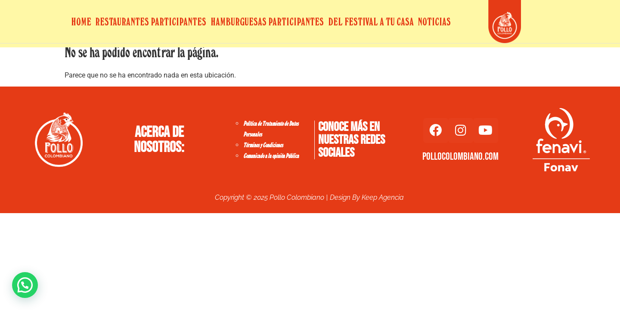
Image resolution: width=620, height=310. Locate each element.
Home (81, 21)
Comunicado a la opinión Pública (271, 156)
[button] (25, 285)
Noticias (434, 21)
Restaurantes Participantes (150, 21)
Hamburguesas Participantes (267, 21)
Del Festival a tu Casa (371, 21)
